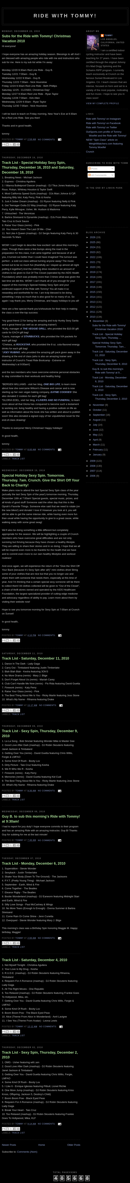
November (99, 404)
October (97, 409)
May (95, 434)
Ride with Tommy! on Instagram (103, 118)
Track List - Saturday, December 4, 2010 (34, 960)
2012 (93, 306)
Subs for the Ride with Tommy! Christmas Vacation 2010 (36, 38)
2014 (93, 296)
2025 (93, 242)
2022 (93, 257)
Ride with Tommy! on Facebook (103, 123)
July (95, 424)
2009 (93, 460)
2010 (93, 316)
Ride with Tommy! (65, 16)
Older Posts (73, 1144)
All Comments (97, 175)
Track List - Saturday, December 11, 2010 (35, 658)
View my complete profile (102, 103)
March (97, 444)
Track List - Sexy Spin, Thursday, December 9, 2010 (40, 733)
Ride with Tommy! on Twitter (101, 127)
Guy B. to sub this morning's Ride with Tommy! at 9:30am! (41, 819)
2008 (93, 465)
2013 (93, 301)
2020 (93, 267)
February (98, 449)
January (97, 454)
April (96, 439)
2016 (93, 287)
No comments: (47, 140)
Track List (18, 459)
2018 (93, 277)
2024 (93, 247)
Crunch (90, 151)
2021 (93, 262)
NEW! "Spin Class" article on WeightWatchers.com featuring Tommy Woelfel (104, 143)
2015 (93, 291)
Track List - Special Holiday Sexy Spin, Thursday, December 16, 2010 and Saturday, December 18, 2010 (38, 167)
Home (41, 1144)
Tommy (109, 35)
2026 (93, 237)
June (96, 429)
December (99, 321)
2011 (93, 311)
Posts (93, 168)
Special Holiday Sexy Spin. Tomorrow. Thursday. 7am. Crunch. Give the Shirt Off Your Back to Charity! (40, 480)
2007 (93, 470)
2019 (93, 272)
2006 (93, 475)
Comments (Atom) (27, 1151)
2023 (93, 252)
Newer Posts (9, 1144)
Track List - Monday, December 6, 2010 (33, 863)
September (99, 414)
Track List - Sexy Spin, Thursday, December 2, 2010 (40, 1055)
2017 (93, 282)
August (97, 419)
